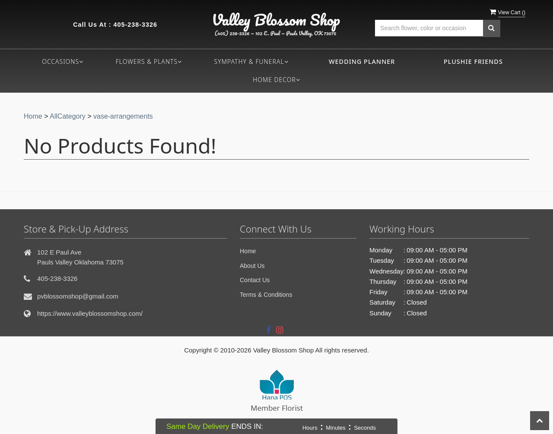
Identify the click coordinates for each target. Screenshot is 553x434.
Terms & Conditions (266, 294)
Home (33, 116)
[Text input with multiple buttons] (429, 28)
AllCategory (68, 116)
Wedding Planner (362, 61)
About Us (252, 265)
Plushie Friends (473, 61)
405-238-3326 (135, 24)
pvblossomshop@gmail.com (77, 296)
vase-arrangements (123, 116)
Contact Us (255, 280)
